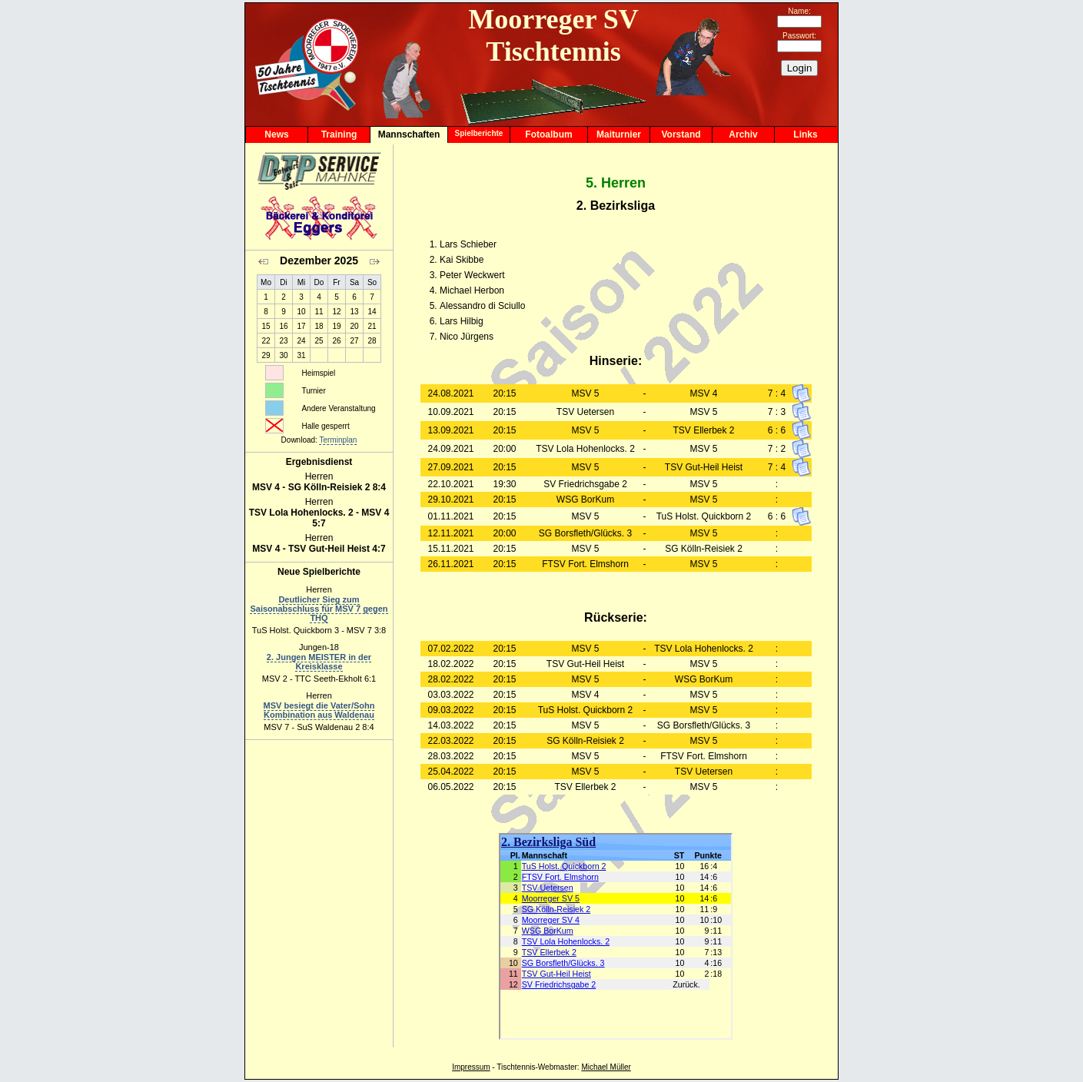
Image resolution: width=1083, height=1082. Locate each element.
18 (318, 326)
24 (301, 341)
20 (354, 326)
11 (318, 311)
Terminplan (338, 440)
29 (265, 355)
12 (336, 311)
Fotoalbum (548, 134)
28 (371, 341)
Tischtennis (516, 1067)
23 (283, 341)
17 (301, 326)
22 (265, 341)
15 (265, 326)
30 (283, 355)
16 (283, 326)
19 (336, 326)
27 (354, 341)
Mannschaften (409, 134)
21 (371, 326)
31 (301, 355)
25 (318, 341)
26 (336, 341)
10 (301, 311)
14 (371, 311)
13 (354, 311)
